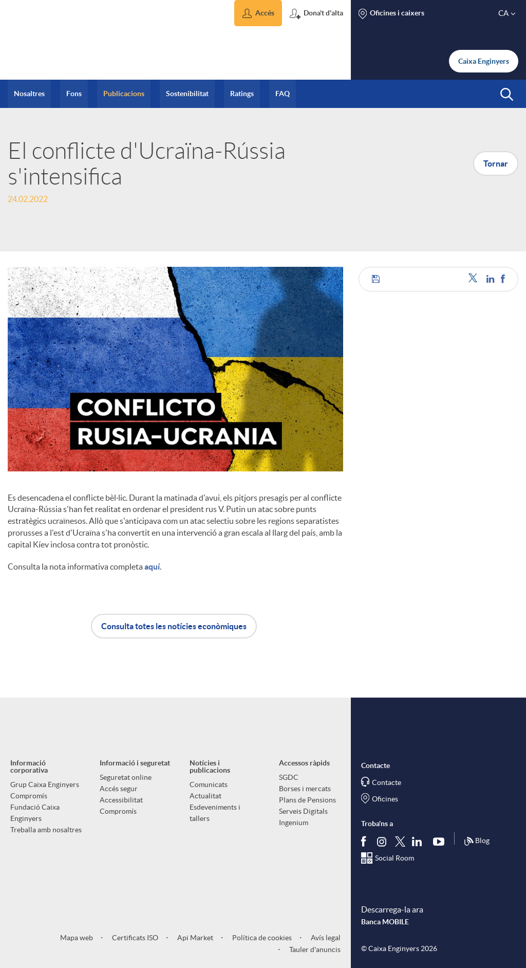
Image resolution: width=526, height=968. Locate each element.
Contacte (386, 782)
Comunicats (209, 784)
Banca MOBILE (385, 922)
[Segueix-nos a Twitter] (400, 840)
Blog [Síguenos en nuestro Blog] (477, 841)
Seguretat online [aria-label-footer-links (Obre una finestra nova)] (126, 777)
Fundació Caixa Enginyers (35, 813)
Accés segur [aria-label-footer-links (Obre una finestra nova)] (119, 788)
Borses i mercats (305, 788)
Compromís (28, 796)
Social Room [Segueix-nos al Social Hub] (394, 858)
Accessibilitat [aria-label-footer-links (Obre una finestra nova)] (121, 800)
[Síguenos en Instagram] (382, 840)
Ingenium (293, 822)
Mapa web (76, 938)
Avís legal (325, 938)
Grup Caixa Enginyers (44, 784)
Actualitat (205, 796)
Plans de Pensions (307, 800)
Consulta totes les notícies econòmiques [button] (174, 626)
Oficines (385, 799)
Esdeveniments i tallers (215, 813)
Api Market (194, 938)
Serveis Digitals (303, 811)
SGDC (288, 777)
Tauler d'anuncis (314, 949)
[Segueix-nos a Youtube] (441, 841)
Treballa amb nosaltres (46, 830)
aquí (152, 566)
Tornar (495, 163)
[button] (258, 13)
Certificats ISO (134, 938)
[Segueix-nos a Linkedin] (419, 841)
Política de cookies (261, 938)
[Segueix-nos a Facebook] (366, 841)
